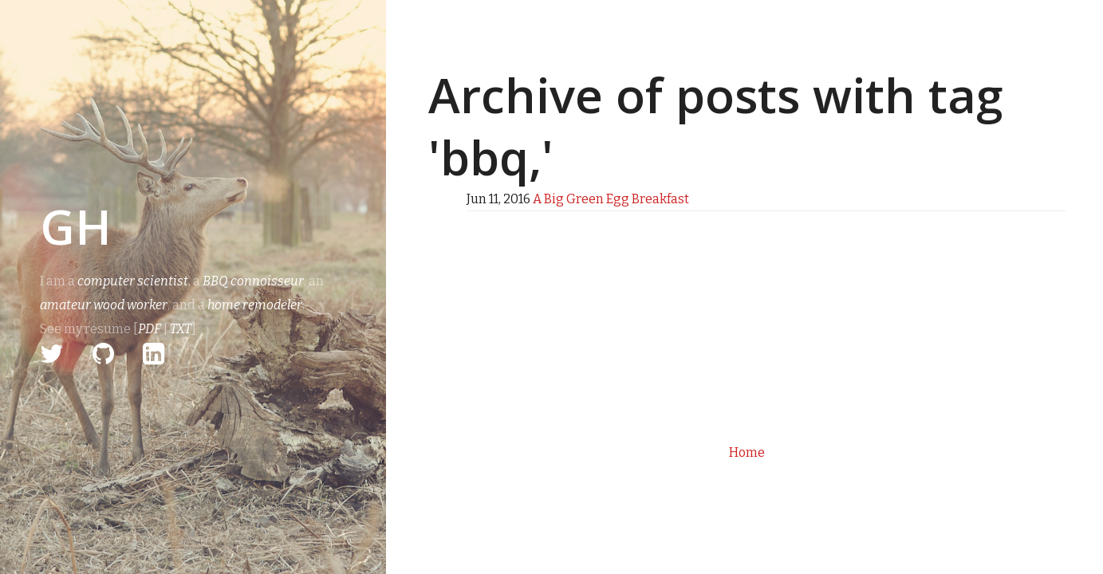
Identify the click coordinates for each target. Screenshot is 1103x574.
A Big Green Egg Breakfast (611, 198)
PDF (149, 328)
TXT (180, 328)
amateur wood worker (103, 305)
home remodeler (254, 305)
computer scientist (132, 281)
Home (747, 452)
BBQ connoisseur (253, 281)
